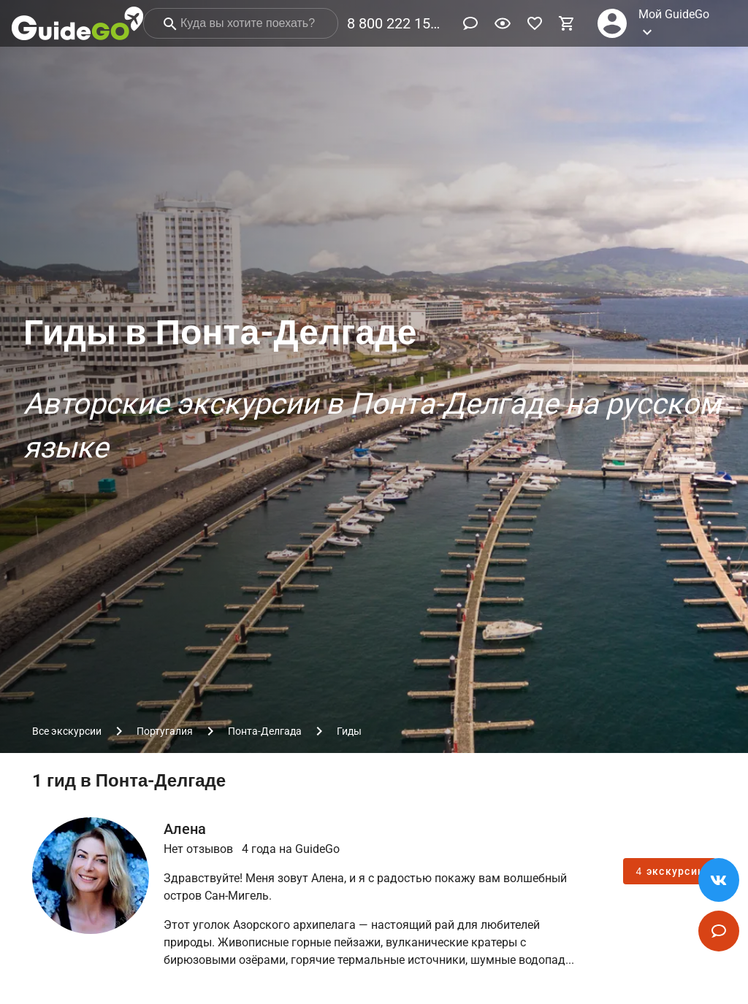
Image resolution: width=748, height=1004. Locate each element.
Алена (185, 829)
